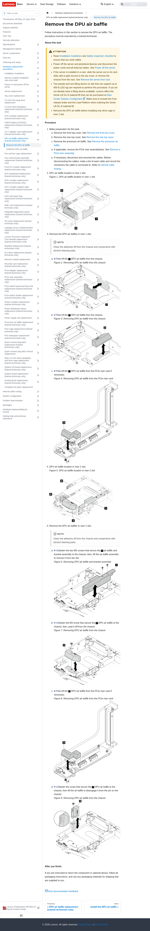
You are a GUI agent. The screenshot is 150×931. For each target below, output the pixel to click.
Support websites (10, 27)
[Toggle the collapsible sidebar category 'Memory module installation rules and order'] (38, 79)
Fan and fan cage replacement (18, 153)
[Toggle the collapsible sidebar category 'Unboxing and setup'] (38, 62)
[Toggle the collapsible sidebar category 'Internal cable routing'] (38, 391)
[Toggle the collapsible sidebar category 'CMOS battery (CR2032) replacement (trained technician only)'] (38, 125)
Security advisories (11, 40)
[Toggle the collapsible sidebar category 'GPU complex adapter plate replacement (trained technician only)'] (38, 189)
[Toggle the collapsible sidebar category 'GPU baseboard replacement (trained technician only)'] (38, 175)
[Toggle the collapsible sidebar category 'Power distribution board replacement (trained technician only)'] (38, 311)
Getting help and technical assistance (14, 417)
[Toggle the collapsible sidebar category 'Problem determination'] (38, 400)
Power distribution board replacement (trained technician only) (18, 311)
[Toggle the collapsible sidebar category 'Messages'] (38, 405)
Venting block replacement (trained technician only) (16, 381)
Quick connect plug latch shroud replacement (19, 352)
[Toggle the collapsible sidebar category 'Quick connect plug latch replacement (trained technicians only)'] (38, 344)
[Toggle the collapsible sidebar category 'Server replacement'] (38, 91)
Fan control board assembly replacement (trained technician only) (18, 160)
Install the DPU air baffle (17, 149)
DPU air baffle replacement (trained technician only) (16, 139)
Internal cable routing (12, 391)
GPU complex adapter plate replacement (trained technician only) (18, 189)
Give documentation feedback (61, 891)
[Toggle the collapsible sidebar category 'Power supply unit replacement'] (38, 318)
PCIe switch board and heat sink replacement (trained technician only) (19, 288)
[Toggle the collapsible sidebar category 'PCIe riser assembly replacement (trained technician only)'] (38, 279)
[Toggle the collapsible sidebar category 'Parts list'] (38, 58)
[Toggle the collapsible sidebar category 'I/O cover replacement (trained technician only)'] (38, 222)
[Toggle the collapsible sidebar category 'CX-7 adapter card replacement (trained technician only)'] (38, 133)
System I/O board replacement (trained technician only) (18, 368)
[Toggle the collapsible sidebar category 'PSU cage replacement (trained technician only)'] (38, 330)
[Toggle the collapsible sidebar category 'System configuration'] (38, 396)
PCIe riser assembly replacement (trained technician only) (18, 279)
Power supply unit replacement (18, 318)
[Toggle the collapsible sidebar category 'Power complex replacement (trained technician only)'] (38, 303)
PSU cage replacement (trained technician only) (18, 330)
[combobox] (7, 13)
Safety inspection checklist (100, 56)
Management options (12, 49)
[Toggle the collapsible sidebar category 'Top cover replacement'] (38, 96)
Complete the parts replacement (19, 387)
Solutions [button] (74, 4)
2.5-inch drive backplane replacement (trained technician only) (18, 109)
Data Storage (46, 4)
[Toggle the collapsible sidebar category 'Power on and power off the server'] (38, 86)
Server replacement (13, 91)
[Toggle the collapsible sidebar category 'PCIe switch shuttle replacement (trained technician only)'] (38, 296)
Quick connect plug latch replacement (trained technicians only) (15, 344)
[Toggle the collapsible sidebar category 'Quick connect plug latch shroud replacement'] (38, 352)
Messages (7, 405)
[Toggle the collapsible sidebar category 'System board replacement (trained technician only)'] (38, 375)
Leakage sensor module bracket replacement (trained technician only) (19, 230)
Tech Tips (7, 36)
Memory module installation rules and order (17, 79)
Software (61, 4)
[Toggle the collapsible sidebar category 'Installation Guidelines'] (38, 73)
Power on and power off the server (17, 85)
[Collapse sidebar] (21, 915)
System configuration (12, 396)
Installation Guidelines (14, 73)
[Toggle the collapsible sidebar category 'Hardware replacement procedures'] (38, 68)
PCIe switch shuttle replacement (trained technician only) (19, 296)
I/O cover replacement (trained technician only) (18, 222)
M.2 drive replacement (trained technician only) (18, 254)
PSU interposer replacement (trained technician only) (17, 336)
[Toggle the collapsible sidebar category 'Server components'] (38, 53)
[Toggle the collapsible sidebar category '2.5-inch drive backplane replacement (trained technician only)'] (38, 109)
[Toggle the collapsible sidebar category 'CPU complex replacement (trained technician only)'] (38, 117)
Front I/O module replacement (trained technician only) (18, 168)
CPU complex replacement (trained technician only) (16, 117)
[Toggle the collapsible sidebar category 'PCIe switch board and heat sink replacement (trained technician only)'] (38, 288)
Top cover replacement (15, 96)
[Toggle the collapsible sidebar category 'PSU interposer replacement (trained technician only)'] (38, 337)
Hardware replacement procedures (13, 68)
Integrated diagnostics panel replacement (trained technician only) (18, 214)
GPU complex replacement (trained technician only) (16, 181)
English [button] (105, 4)
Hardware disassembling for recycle (15, 410)
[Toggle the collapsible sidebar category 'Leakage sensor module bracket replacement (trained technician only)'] (38, 230)
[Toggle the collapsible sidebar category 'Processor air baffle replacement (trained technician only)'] (38, 323)
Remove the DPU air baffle (18, 145)
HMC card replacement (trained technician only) (18, 206)
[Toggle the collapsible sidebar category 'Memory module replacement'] (38, 259)
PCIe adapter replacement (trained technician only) (16, 271)
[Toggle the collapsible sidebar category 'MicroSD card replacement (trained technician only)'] (38, 265)
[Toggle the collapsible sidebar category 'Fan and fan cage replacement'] (38, 153)
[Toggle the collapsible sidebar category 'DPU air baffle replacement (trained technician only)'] (38, 139)
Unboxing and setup (12, 62)
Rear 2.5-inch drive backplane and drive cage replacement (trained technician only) (18, 360)
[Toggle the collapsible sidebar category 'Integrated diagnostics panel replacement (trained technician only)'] (38, 214)
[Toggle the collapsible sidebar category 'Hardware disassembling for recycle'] (38, 410)
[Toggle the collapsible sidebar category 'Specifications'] (38, 44)
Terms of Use (101, 924)
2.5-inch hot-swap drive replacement (15, 101)
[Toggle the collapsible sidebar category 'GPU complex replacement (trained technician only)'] (38, 181)
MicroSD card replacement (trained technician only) (16, 265)
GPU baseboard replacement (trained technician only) (17, 175)
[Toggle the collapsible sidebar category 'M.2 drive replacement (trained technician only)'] (38, 254)
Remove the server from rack (95, 79)
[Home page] (47, 13)
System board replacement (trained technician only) (16, 375)
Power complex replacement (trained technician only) (17, 303)
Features (7, 32)
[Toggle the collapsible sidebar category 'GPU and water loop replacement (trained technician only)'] (38, 198)
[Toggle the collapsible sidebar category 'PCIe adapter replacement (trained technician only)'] (38, 271)
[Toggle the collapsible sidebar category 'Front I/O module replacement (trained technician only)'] (38, 168)
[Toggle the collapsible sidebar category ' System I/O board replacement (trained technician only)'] (38, 368)
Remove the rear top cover (99, 137)
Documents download (12, 23)
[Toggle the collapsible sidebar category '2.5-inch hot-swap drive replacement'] (38, 101)
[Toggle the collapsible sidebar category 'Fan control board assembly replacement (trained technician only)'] (38, 160)
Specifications (9, 44)
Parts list (6, 58)
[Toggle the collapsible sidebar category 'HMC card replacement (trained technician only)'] (38, 206)
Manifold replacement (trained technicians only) (18, 247)
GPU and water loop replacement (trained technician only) (18, 198)
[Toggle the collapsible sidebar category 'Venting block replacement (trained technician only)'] (38, 381)
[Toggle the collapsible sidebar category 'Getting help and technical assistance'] (38, 417)
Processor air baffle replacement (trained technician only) (19, 323)
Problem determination (13, 400)
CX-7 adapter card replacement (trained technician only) (18, 133)
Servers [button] (30, 4)
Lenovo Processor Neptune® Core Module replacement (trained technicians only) (17, 239)
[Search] (133, 4)
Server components (11, 53)
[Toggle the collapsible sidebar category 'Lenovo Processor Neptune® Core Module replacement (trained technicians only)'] (38, 239)
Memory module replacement (17, 259)
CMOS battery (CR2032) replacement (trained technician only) (18, 125)
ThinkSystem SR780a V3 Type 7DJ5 (19, 19)
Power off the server (105, 68)
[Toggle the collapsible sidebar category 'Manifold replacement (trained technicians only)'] (38, 247)
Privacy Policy (85, 924)
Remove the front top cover (100, 133)
